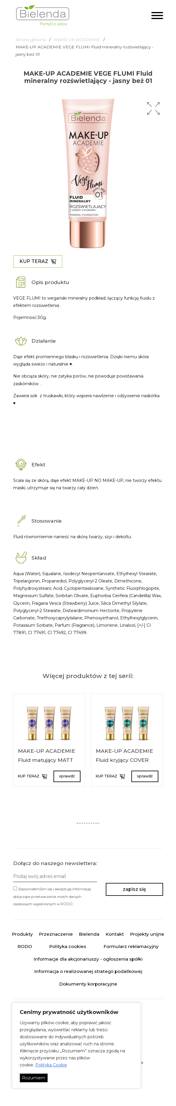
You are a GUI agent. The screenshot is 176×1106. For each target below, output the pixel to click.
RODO (67, 904)
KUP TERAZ (37, 261)
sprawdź (67, 776)
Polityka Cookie (51, 1065)
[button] (153, 108)
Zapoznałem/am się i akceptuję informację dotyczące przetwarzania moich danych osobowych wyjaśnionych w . (52, 896)
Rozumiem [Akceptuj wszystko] (33, 1077)
